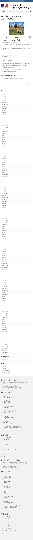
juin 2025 (4, 114)
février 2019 (4, 261)
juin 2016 (4, 319)
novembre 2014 (5, 348)
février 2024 (4, 145)
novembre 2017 (5, 290)
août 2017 (4, 296)
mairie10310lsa (6, 42)
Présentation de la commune (9, 411)
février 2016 (4, 327)
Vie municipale (5, 422)
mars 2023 (4, 166)
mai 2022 (4, 185)
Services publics (6, 416)
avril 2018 (4, 280)
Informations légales (7, 398)
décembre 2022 (5, 172)
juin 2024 (4, 137)
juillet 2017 (4, 298)
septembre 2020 (5, 224)
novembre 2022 (5, 174)
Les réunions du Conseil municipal (10, 428)
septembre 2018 (5, 271)
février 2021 (4, 214)
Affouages (5, 403)
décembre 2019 (5, 242)
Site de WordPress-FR (6, 372)
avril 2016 (4, 323)
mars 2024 (4, 143)
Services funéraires (7, 415)
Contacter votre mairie (8, 397)
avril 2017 (4, 304)
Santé (5, 413)
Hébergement (6, 407)
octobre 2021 (4, 199)
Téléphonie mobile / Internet (9, 417)
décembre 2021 (5, 195)
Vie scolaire (5, 430)
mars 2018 (4, 282)
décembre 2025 (5, 102)
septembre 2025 (5, 108)
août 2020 (4, 226)
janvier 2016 (4, 329)
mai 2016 (4, 321)
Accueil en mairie (7, 402)
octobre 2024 (4, 129)
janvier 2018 (4, 286)
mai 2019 (4, 255)
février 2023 (4, 168)
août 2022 (4, 180)
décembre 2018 (5, 265)
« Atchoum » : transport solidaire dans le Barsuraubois (19, 80)
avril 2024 (4, 141)
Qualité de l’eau (6, 412)
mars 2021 (4, 213)
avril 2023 (4, 164)
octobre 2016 (4, 315)
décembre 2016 (5, 311)
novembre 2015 (5, 333)
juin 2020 (4, 230)
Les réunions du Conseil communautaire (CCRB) (12, 427)
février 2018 (4, 284)
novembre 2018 (5, 267)
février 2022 (4, 191)
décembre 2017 (5, 288)
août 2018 (4, 273)
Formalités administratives (8, 406)
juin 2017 (4, 300)
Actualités (4, 395)
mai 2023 (4, 162)
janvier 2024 (4, 147)
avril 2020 (4, 234)
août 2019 (4, 249)
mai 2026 (4, 92)
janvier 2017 (4, 309)
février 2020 (4, 238)
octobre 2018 (4, 269)
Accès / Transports (7, 401)
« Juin (2, 456)
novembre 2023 (5, 151)
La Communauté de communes (9, 425)
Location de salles (7, 408)
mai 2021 (4, 209)
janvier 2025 (4, 123)
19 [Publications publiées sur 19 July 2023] (6, 449)
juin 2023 (4, 160)
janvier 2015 (4, 344)
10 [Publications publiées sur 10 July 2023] (2, 446)
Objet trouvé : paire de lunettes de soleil (9, 71)
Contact (4, 396)
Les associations (6, 421)
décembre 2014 (5, 346)
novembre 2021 (5, 197)
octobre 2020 (4, 222)
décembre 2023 (5, 149)
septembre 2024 (5, 131)
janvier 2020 (4, 240)
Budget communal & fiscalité (9, 423)
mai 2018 (4, 278)
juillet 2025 (4, 112)
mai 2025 (4, 116)
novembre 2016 (5, 313)
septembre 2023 (5, 154)
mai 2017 (4, 302)
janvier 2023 (4, 170)
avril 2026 (4, 94)
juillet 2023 (4, 158)
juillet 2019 (4, 251)
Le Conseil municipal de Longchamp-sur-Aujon (12, 426)
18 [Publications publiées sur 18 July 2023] (4, 449)
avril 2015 (4, 340)
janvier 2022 (4, 193)
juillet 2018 (4, 275)
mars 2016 (4, 325)
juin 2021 (4, 207)
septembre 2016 (5, 317)
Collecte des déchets (7, 405)
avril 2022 (4, 187)
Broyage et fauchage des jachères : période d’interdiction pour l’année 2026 (15, 63)
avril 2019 (4, 257)
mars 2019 (4, 259)
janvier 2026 (4, 100)
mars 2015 (4, 342)
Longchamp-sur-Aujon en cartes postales (11, 410)
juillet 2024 (4, 135)
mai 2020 (4, 232)
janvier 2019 (4, 263)
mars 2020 (4, 236)
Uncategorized (16, 42)
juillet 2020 (4, 228)
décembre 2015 (5, 331)
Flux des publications (6, 368)
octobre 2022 (4, 176)
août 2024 (4, 133)
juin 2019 (4, 253)
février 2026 (4, 98)
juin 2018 (4, 276)
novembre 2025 (5, 104)
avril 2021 (4, 211)
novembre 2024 (5, 127)
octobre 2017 (4, 292)
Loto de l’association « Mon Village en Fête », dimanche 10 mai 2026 (14, 65)
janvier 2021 (4, 216)
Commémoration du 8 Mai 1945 (7, 67)
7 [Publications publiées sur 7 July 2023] (10, 444)
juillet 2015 (4, 335)
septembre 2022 (5, 178)
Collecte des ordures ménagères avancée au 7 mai (11, 69)
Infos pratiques (5, 400)
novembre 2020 (5, 220)
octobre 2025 (4, 106)
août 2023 (4, 156)
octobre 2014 (4, 350)
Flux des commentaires (6, 370)
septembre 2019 (5, 247)
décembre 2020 (5, 218)
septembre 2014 (5, 352)
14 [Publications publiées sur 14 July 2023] (10, 446)
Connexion (4, 366)
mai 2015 (4, 338)
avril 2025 (4, 118)
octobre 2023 (4, 152)
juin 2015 (4, 337)
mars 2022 (4, 189)
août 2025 (4, 110)
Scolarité (5, 431)
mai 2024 (4, 139)
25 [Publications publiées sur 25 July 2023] (4, 530)
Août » (5, 456)
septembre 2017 (5, 294)
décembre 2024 (5, 125)
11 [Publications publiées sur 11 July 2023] (4, 446)
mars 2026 (4, 96)
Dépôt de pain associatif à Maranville (16, 78)
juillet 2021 (4, 205)
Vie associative (5, 420)
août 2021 (4, 203)
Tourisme (5, 418)
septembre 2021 (5, 201)
